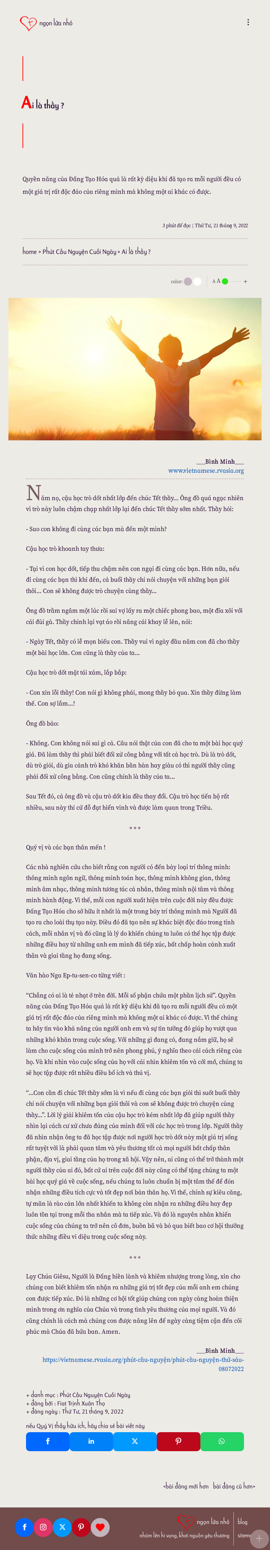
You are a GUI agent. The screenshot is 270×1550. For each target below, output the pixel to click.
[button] (259, 1539)
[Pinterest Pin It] (178, 1441)
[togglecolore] (197, 282)
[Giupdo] (100, 1527)
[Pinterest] (81, 1527)
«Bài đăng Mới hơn (186, 1486)
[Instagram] (43, 1527)
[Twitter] (62, 1527)
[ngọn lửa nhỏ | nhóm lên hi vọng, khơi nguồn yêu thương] (185, 1525)
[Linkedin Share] (91, 1441)
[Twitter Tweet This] (135, 1441)
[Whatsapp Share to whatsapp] (222, 1441)
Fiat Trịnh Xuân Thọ (81, 1403)
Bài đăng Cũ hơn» (234, 1486)
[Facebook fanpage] (24, 1527)
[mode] (188, 282)
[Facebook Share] (48, 1441)
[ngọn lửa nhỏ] (45, 23)
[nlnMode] (231, 281)
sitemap (246, 1535)
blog (243, 1522)
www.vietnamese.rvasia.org (206, 470)
